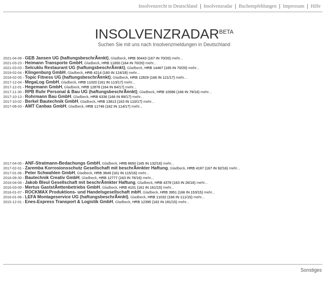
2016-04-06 (12, 183)
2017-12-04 (12, 82)
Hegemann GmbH (43, 86)
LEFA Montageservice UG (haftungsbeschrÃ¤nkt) (76, 196)
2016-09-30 (12, 178)
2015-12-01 (12, 202)
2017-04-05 (12, 163)
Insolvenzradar (218, 6)
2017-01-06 (12, 173)
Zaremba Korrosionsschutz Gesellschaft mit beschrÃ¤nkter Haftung (96, 167)
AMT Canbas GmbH (45, 106)
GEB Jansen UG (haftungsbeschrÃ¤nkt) (67, 57)
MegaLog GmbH (42, 81)
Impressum (293, 6)
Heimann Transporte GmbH (53, 62)
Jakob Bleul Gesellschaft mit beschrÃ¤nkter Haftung (80, 182)
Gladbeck (118, 58)
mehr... (177, 58)
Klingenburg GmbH (45, 72)
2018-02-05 (12, 77)
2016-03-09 (12, 187)
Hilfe (316, 6)
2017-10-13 (12, 97)
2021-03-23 (12, 63)
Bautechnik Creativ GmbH (52, 177)
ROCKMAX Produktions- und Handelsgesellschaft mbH (83, 191)
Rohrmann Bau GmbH (48, 96)
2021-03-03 (12, 68)
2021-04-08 (12, 58)
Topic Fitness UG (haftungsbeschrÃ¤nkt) (68, 77)
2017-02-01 (12, 168)
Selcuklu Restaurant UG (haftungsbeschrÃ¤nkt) (75, 67)
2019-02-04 (12, 73)
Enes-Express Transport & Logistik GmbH (69, 201)
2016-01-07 (12, 192)
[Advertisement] (149, 138)
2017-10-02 (12, 102)
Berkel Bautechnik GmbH (51, 101)
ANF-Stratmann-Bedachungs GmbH (62, 163)
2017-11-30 (12, 92)
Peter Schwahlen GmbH (50, 172)
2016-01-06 (12, 197)
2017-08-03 (12, 106)
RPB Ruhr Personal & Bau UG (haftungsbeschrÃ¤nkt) (81, 91)
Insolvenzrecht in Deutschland (168, 6)
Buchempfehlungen (257, 6)
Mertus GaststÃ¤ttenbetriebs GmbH (62, 187)
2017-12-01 (12, 87)
